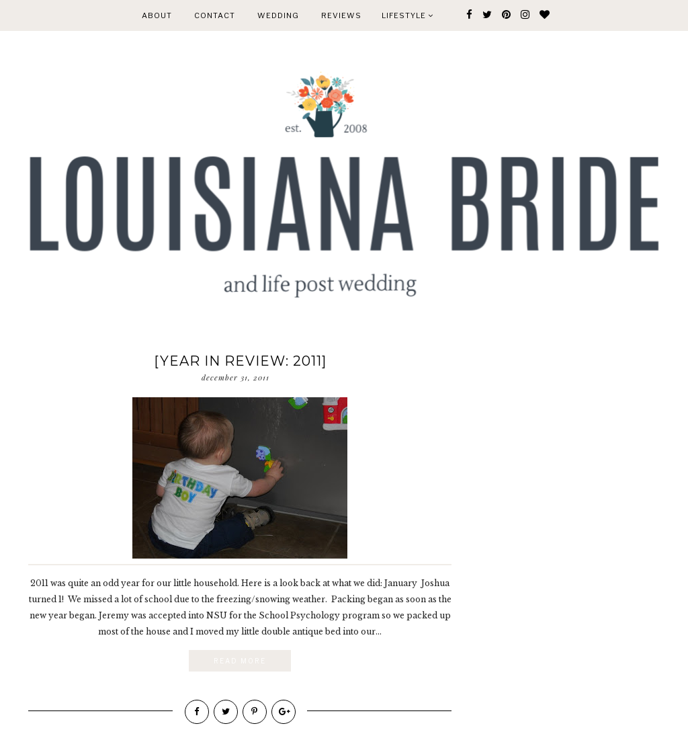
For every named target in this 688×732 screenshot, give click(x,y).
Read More (240, 661)
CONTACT (214, 15)
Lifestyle (407, 15)
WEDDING (278, 15)
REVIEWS (341, 15)
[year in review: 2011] (240, 361)
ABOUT (157, 15)
